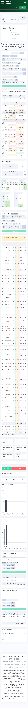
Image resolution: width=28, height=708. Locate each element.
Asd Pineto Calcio (7, 320)
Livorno (6, 376)
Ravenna (6, 260)
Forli (5, 397)
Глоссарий (21, 663)
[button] (16, 7)
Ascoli (6, 254)
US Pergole (10, 105)
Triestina (10, 110)
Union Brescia (7, 269)
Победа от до (18, 69)
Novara (21, 125)
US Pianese (7, 324)
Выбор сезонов (5, 55)
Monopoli (6, 311)
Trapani (6, 328)
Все (22, 52)
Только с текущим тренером (8, 76)
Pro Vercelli (7, 363)
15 (6, 62)
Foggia (6, 420)
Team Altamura (8, 354)
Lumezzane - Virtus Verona (7, 638)
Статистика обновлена (14, 86)
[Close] (24, 237)
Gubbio (6, 337)
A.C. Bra (6, 413)
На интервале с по (20, 59)
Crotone (6, 288)
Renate (21, 117)
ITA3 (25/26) (3, 106)
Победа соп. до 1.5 (10, 69)
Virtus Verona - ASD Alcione (8, 633)
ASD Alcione (7, 317)
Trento (10, 122)
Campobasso (7, 290)
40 (12, 62)
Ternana (6, 301)
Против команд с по (9, 65)
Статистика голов (20, 666)
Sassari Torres (7, 406)
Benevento (7, 250)
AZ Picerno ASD (8, 378)
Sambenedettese (8, 416)
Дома (13, 52)
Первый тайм (7, 59)
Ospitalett (21, 108)
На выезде (18, 52)
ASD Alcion (10, 152)
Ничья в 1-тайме (20, 73)
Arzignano (21, 146)
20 (8, 62)
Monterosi (7, 366)
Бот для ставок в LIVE (11, 663)
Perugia (6, 384)
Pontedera (7, 426)
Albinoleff (21, 115)
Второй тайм (12, 59)
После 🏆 (4, 79)
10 (4, 62)
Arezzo (6, 257)
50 (14, 62)
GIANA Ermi (21, 136)
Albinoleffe (7, 334)
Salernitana (7, 278)
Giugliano (6, 410)
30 (10, 62)
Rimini (6, 432)
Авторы (23, 664)
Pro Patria (10, 127)
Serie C (14, 38)
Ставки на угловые (9, 666)
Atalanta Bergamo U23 (7, 358)
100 (16, 62)
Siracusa (6, 404)
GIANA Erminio (8, 346)
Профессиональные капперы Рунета (15, 669)
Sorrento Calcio (8, 390)
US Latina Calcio (8, 400)
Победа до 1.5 (4, 69)
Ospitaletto (7, 349)
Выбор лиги (13, 55)
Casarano (6, 304)
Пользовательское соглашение (12, 664)
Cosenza (6, 272)
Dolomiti (10, 139)
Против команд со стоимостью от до (15, 82)
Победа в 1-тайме (5, 73)
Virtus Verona (7, 422)
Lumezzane (21, 150)
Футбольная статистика (20, 661)
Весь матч (3, 59)
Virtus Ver (21, 105)
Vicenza (20, 129)
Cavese (6, 369)
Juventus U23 (7, 297)
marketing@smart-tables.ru (14, 690)
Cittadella (10, 148)
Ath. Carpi (7, 373)
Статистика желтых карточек (15, 667)
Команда (7, 244)
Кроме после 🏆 (11, 79)
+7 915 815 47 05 (18, 692)
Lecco (10, 132)
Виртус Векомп (9, 28)
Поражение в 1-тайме (13, 73)
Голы (21, 244)
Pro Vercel (21, 141)
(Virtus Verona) (14, 30)
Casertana (7, 267)
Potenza (6, 343)
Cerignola (7, 314)
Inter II (10, 143)
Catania (6, 263)
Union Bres (10, 134)
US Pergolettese (8, 387)
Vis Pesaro (7, 330)
